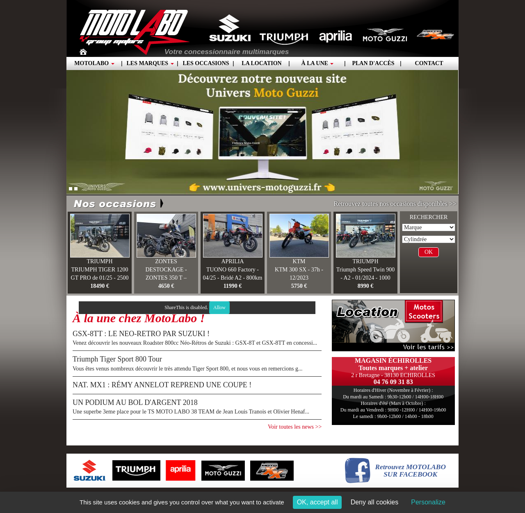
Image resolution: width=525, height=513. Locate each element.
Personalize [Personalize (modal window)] (428, 502)
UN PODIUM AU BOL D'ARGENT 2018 (135, 402)
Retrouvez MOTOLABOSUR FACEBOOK (410, 470)
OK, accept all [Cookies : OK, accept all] (317, 502)
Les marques (149, 63)
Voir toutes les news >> (295, 427)
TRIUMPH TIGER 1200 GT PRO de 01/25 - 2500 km (100, 278)
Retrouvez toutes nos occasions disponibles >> (395, 203)
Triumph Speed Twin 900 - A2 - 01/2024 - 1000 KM (365, 278)
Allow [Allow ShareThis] (219, 307)
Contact (429, 63)
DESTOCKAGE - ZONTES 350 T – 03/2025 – (166, 278)
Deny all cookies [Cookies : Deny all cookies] (375, 502)
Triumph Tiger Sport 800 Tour (117, 359)
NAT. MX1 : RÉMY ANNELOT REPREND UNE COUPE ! (162, 385)
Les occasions (206, 63)
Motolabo (94, 63)
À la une (317, 63)
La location (261, 63)
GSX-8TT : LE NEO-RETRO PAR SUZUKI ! (141, 334)
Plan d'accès (373, 63)
